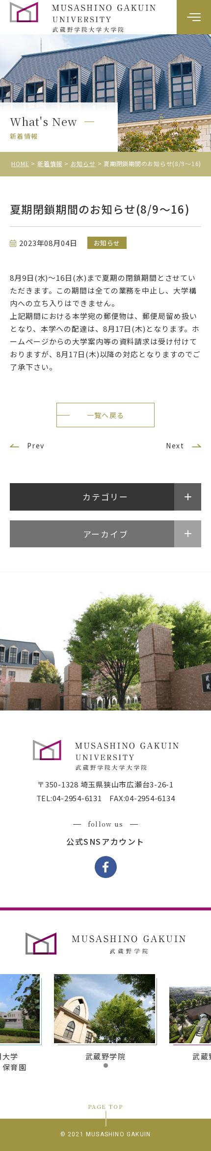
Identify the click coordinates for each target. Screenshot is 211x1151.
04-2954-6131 (77, 798)
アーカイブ (106, 534)
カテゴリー (105, 496)
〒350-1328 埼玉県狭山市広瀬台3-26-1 (105, 784)
